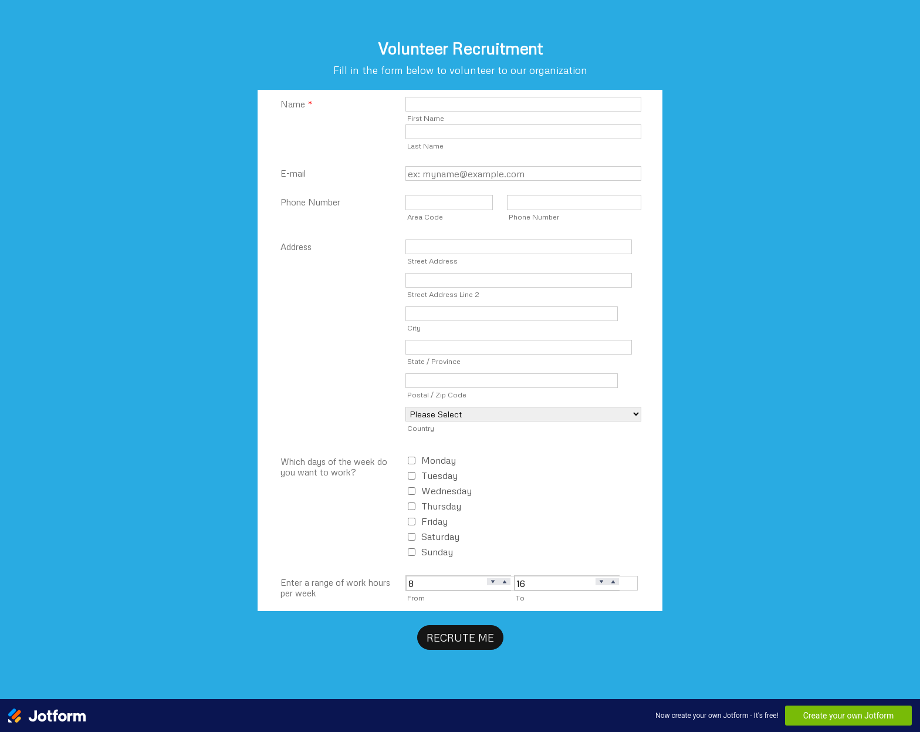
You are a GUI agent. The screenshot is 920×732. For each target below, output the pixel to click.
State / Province (434, 361)
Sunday (437, 552)
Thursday (441, 506)
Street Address (432, 260)
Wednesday (446, 491)
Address (296, 246)
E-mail (293, 173)
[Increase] (504, 582)
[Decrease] (493, 582)
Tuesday (439, 475)
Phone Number (310, 202)
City (414, 327)
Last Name (425, 145)
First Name (425, 118)
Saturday (440, 536)
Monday (438, 460)
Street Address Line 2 (443, 294)
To (520, 597)
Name (296, 104)
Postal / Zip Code (436, 394)
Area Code (425, 216)
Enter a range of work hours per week (335, 587)
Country (420, 428)
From (416, 597)
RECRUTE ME (460, 637)
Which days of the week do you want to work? (333, 466)
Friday (434, 521)
